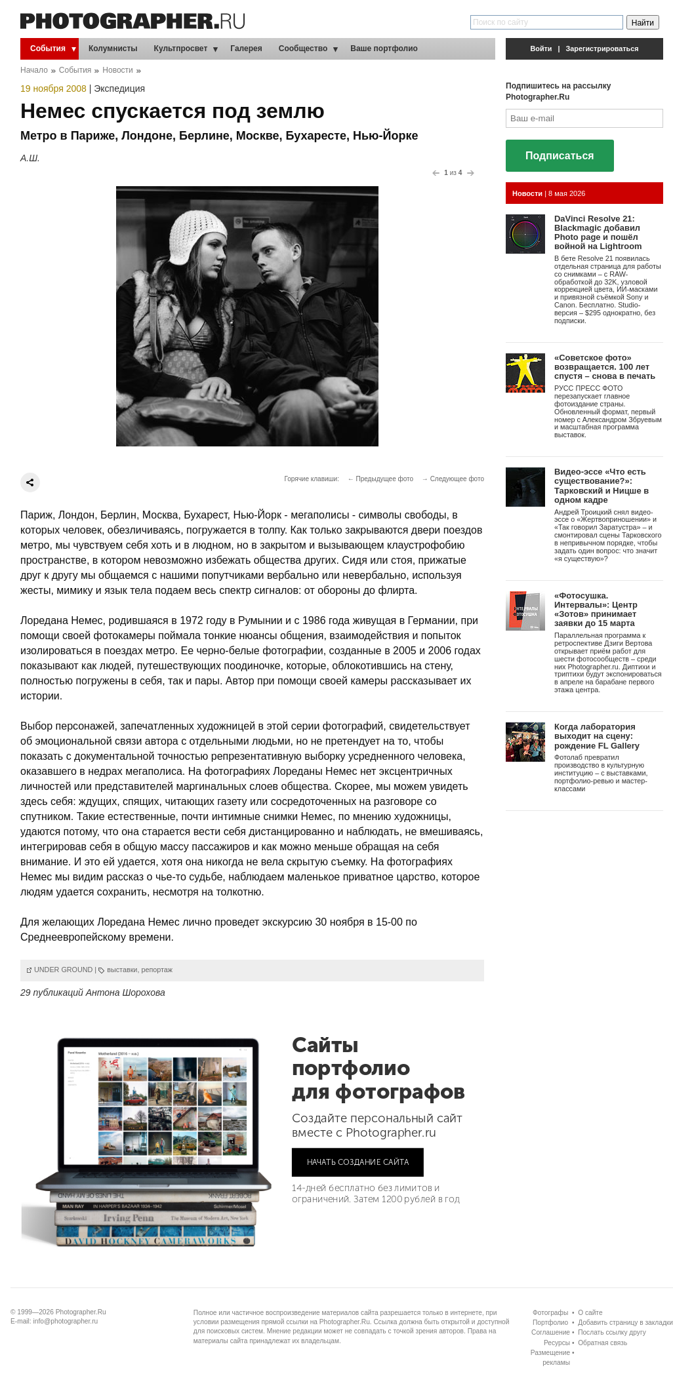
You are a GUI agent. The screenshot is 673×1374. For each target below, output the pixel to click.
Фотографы (550, 1312)
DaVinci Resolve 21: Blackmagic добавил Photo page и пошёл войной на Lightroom (598, 233)
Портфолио (550, 1322)
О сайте (590, 1312)
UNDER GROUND (63, 969)
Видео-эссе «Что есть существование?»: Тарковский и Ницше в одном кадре (601, 486)
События (48, 48)
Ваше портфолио (384, 48)
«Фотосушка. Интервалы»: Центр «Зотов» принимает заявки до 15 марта (596, 610)
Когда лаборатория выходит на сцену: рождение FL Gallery (597, 736)
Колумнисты (113, 48)
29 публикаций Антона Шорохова (92, 992)
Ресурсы (557, 1342)
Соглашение (550, 1332)
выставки (122, 969)
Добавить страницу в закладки (625, 1322)
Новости (117, 70)
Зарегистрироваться (602, 48)
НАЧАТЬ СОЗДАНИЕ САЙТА (358, 1161)
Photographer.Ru (81, 1312)
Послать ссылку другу (612, 1332)
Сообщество (303, 48)
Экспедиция (119, 88)
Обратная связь (602, 1342)
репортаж (157, 969)
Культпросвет (181, 48)
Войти (541, 48)
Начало (34, 70)
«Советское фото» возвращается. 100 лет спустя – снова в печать (604, 367)
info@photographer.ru (65, 1321)
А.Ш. (30, 158)
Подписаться (559, 155)
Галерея (246, 48)
